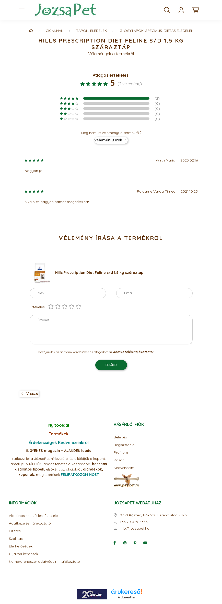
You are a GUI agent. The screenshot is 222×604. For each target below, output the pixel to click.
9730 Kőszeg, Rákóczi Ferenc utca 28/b (153, 515)
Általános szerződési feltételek (34, 516)
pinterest (135, 543)
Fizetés (15, 531)
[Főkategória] (31, 30)
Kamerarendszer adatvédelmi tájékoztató (44, 561)
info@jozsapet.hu (134, 528)
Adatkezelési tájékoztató (30, 523)
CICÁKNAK (54, 30)
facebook (115, 543)
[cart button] (196, 10)
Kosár (119, 460)
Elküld (111, 365)
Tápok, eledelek (91, 30)
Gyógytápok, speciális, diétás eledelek (156, 30)
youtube (145, 543)
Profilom (121, 452)
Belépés (120, 437)
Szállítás (16, 538)
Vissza (32, 393)
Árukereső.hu (126, 597)
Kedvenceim (124, 468)
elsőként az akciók (61, 469)
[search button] (167, 10)
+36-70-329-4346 (133, 522)
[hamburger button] (22, 10)
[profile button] (181, 10)
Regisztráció (124, 445)
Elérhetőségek (20, 546)
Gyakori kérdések (23, 554)
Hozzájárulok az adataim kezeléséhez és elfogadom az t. (95, 352)
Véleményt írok (108, 140)
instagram (125, 543)
